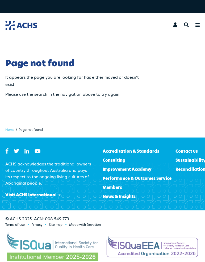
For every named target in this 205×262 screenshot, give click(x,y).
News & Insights (119, 196)
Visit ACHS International (33, 195)
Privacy (36, 224)
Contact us (186, 151)
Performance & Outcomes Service (137, 178)
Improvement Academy (127, 169)
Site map (55, 224)
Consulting (114, 160)
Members (112, 187)
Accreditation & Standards (131, 151)
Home (9, 129)
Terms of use (15, 224)
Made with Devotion (85, 224)
